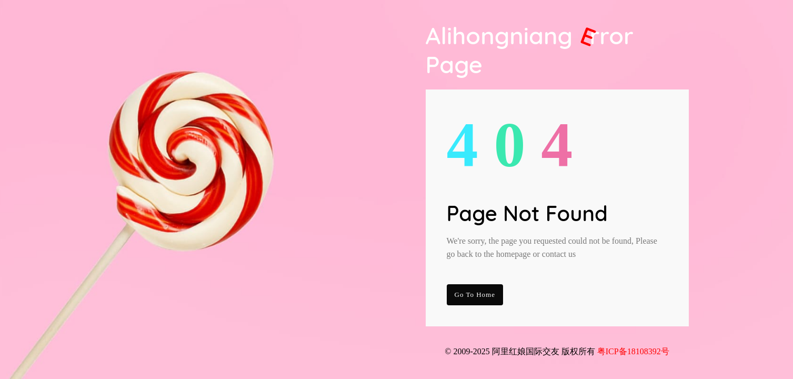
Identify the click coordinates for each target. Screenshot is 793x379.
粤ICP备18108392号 (633, 351)
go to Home (475, 294)
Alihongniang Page (530, 50)
